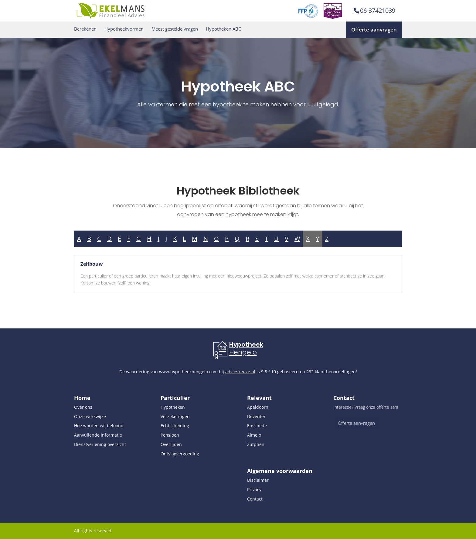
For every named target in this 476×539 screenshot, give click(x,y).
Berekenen (85, 29)
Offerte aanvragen (374, 29)
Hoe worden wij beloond (99, 425)
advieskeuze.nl (240, 371)
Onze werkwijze (90, 416)
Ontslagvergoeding (180, 454)
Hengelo (243, 352)
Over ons (83, 407)
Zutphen (255, 444)
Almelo (254, 435)
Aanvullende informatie (98, 435)
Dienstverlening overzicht (100, 444)
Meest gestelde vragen (174, 29)
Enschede (257, 425)
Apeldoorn (257, 407)
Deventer (256, 416)
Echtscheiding (175, 425)
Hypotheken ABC (223, 29)
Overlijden (171, 444)
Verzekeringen (175, 416)
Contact (255, 499)
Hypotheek (246, 344)
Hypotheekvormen (124, 29)
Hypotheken (173, 407)
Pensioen (170, 435)
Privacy (254, 489)
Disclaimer (258, 480)
